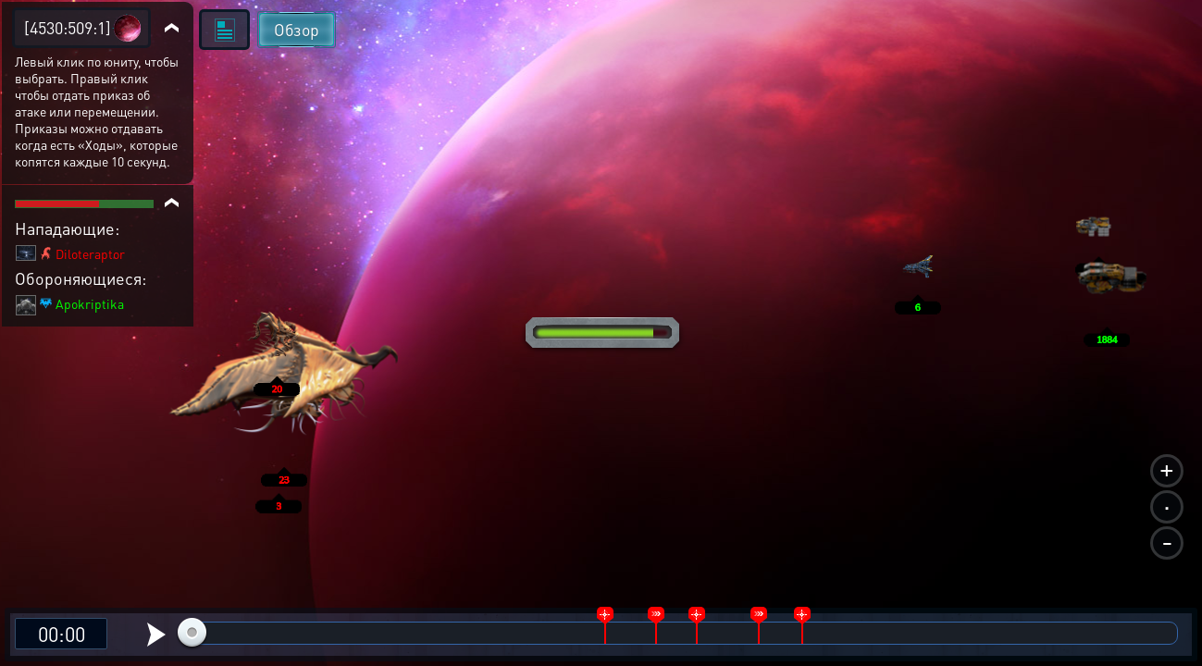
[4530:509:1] (67, 27)
